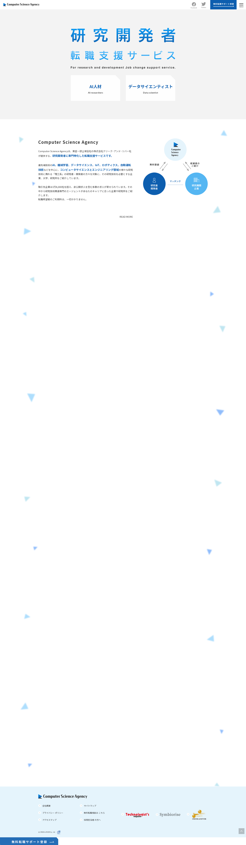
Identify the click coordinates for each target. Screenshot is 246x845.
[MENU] (241, 4)
